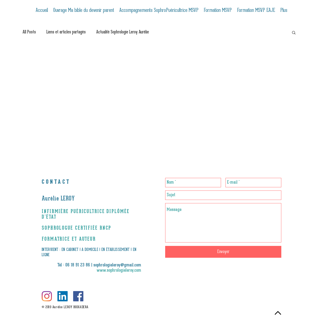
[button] (293, 33)
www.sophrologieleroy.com (119, 270)
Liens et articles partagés (66, 32)
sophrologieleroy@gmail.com (117, 265)
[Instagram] (47, 296)
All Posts (29, 32)
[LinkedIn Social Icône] (62, 296)
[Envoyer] (223, 252)
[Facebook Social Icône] (78, 296)
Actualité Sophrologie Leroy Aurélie (122, 32)
